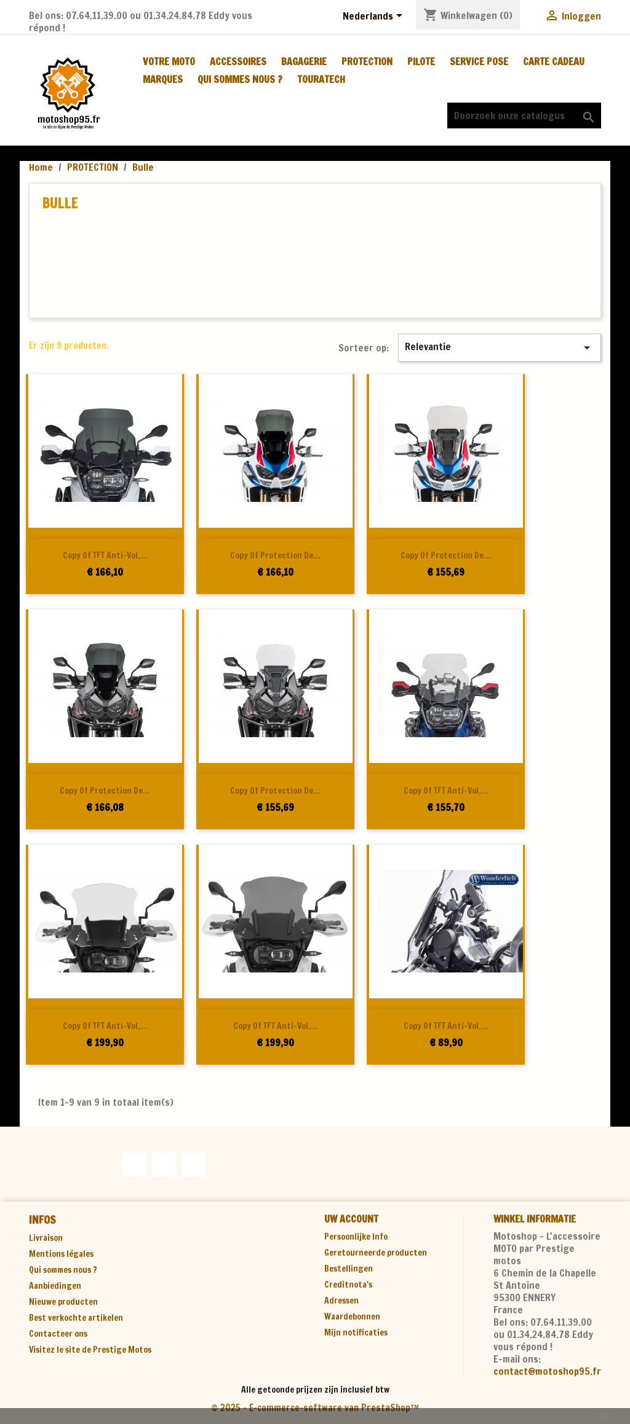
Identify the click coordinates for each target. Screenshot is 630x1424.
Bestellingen (348, 1268)
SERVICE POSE (479, 61)
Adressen (341, 1300)
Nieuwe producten (63, 1302)
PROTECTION (367, 61)
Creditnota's (348, 1284)
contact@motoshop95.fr (547, 1371)
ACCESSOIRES (238, 61)
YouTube (164, 1164)
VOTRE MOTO (169, 61)
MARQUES (163, 79)
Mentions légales (61, 1254)
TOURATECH (321, 79)
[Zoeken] (524, 115)
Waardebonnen (352, 1316)
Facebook (134, 1164)
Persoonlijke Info (356, 1236)
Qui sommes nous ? (239, 79)
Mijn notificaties (356, 1332)
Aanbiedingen (55, 1286)
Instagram (193, 1164)
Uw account (351, 1219)
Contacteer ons (58, 1334)
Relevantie (499, 347)
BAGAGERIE (304, 61)
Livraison (46, 1238)
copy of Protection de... (275, 555)
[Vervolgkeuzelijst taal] (375, 16)
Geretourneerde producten (375, 1252)
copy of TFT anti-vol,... (105, 555)
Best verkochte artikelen (76, 1318)
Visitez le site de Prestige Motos (90, 1350)
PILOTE (421, 61)
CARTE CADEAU (553, 61)
